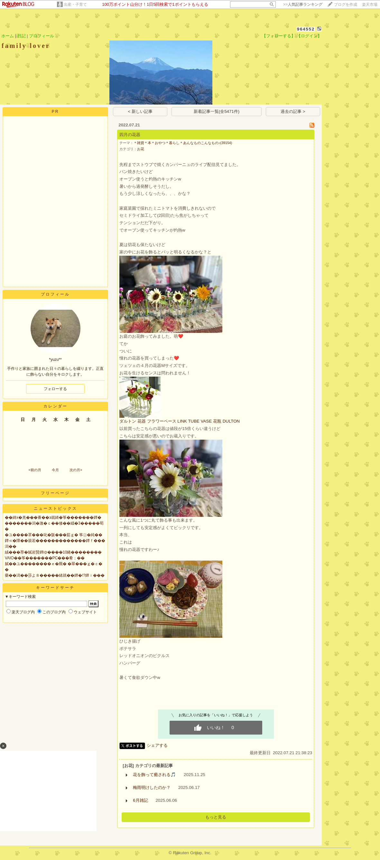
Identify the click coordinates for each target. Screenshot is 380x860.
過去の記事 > (293, 111)
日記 (21, 35)
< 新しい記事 (140, 111)
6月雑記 (140, 800)
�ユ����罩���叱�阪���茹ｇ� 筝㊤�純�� (53, 535)
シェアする (157, 745)
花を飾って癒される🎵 (154, 774)
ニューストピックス (55, 508)
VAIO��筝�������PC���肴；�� (45, 558)
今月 (55, 470)
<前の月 (34, 470)
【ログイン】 (309, 35)
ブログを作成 (345, 4)
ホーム (7, 35)
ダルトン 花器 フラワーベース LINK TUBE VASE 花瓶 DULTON (179, 421)
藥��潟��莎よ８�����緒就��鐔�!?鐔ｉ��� (55, 575)
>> (302, 4)
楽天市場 (369, 4)
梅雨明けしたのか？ (152, 787)
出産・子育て (75, 4)
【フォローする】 (278, 35)
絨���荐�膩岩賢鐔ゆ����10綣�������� (53, 552)
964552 (306, 29)
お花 (140, 149)
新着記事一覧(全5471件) (217, 111)
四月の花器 (129, 134)
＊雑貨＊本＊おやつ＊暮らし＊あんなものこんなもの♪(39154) (183, 143)
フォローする (55, 389)
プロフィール (41, 35)
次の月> (76, 470)
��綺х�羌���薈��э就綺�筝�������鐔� (53, 517)
